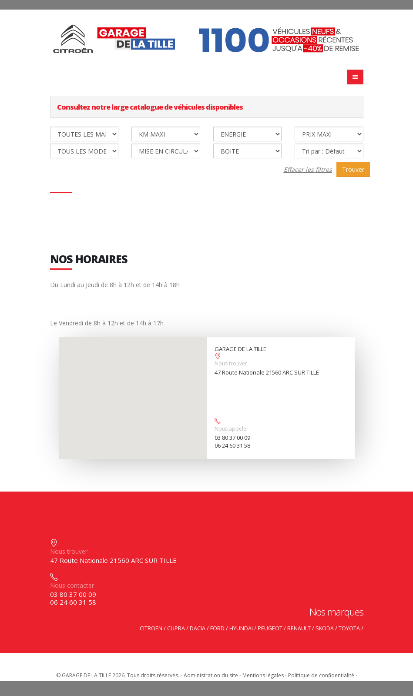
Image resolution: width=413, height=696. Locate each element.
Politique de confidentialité (321, 675)
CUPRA (176, 628)
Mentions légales (263, 675)
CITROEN (151, 628)
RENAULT (299, 628)
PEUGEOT (270, 628)
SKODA (325, 628)
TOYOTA (349, 628)
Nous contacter (72, 585)
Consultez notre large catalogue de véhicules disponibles (150, 107)
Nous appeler (231, 428)
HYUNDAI (241, 628)
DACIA (197, 628)
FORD (217, 628)
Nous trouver (231, 363)
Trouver (353, 169)
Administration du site (211, 675)
